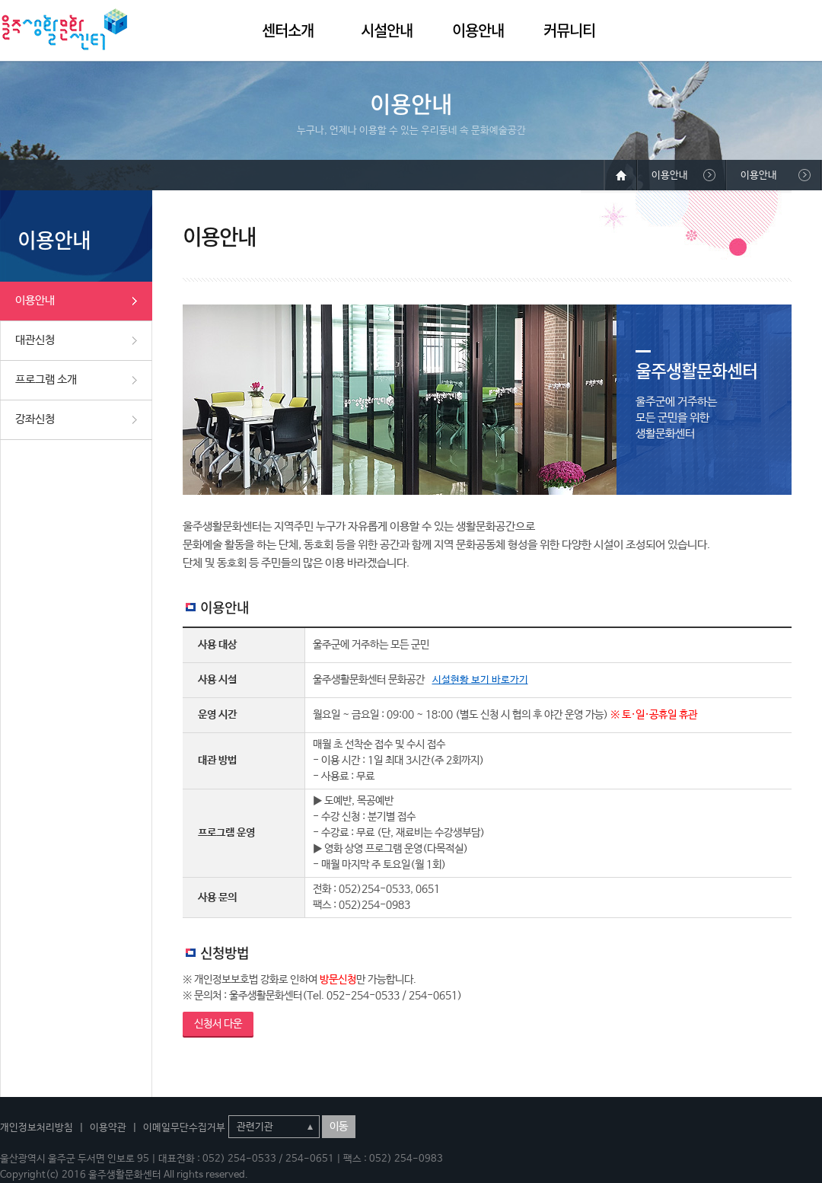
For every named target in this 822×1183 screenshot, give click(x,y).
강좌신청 (35, 419)
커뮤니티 (569, 30)
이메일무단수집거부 (184, 1128)
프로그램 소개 (46, 379)
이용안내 (478, 30)
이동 (339, 1127)
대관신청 (35, 339)
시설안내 (387, 30)
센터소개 (288, 30)
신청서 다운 (218, 1024)
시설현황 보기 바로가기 (480, 680)
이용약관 (108, 1128)
